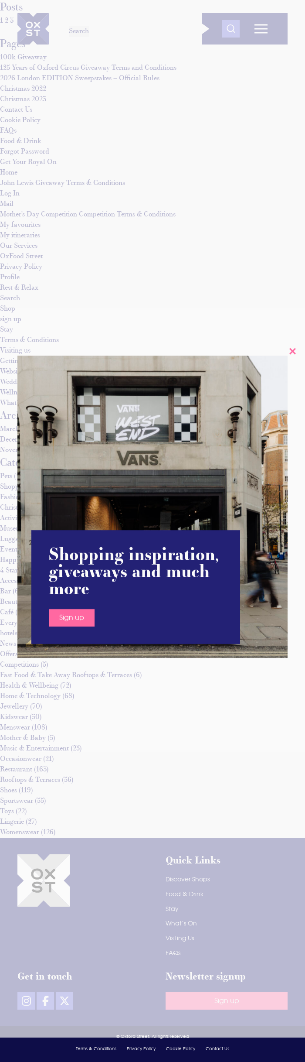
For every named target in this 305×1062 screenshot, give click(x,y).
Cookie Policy (180, 1049)
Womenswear (19, 832)
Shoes (8, 790)
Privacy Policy (141, 1049)
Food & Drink (184, 894)
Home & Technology (30, 696)
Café (7, 612)
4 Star (9, 570)
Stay (172, 909)
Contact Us (217, 1049)
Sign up (71, 136)
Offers (9, 654)
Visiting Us (180, 938)
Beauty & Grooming (29, 602)
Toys (7, 811)
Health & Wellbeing (29, 685)
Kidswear (14, 717)
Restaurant (16, 769)
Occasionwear (20, 759)
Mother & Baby (23, 738)
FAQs (173, 953)
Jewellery (14, 706)
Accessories (16, 581)
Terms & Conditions (96, 1049)
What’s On (181, 924)
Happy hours (19, 560)
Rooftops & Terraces (30, 780)
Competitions (19, 664)
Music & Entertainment (34, 748)
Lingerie (12, 822)
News (8, 644)
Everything (16, 623)
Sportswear (16, 801)
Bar (5, 591)
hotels (8, 633)
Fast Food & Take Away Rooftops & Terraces (66, 675)
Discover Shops (188, 880)
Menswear (15, 727)
